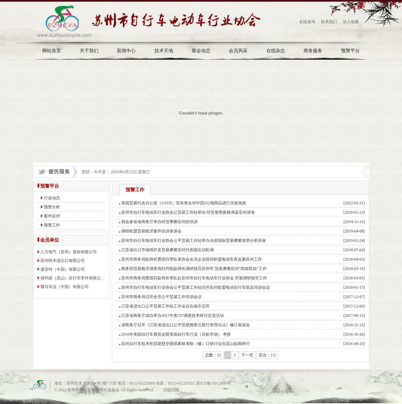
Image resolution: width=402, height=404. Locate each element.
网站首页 (51, 50)
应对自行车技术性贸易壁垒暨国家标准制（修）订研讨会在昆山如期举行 (185, 343)
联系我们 (329, 21)
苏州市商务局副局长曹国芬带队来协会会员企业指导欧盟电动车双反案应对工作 (191, 259)
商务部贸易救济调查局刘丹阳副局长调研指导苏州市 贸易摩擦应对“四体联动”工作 (194, 268)
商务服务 (313, 50)
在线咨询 (307, 21)
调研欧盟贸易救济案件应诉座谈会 (151, 231)
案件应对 (52, 216)
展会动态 (201, 50)
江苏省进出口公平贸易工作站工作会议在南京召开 (165, 306)
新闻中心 (126, 50)
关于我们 (89, 50)
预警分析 (52, 207)
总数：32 (213, 355)
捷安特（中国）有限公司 (63, 269)
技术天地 (163, 50)
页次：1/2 (267, 355)
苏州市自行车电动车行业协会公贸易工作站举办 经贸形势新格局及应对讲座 (188, 212)
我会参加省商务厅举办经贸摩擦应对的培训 (159, 221)
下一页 (247, 355)
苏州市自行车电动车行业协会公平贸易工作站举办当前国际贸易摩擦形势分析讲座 (193, 240)
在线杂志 (275, 50)
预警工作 (52, 225)
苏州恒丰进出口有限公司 (63, 260)
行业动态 (52, 198)
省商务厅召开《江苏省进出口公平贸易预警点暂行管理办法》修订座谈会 (185, 325)
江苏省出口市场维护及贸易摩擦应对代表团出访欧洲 (167, 250)
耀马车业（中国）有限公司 (65, 286)
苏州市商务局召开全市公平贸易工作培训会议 (161, 296)
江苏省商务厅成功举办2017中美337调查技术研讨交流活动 (172, 315)
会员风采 (238, 50)
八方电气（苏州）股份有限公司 (69, 252)
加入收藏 (351, 21)
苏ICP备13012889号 (213, 383)
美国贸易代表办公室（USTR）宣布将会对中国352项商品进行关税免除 (183, 203)
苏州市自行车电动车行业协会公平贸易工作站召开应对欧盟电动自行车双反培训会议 (195, 287)
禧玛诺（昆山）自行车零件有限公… (73, 278)
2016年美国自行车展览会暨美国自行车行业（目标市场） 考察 (176, 334)
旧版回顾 (171, 390)
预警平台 (350, 50)
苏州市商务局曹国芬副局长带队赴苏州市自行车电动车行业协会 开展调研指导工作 (194, 278)
